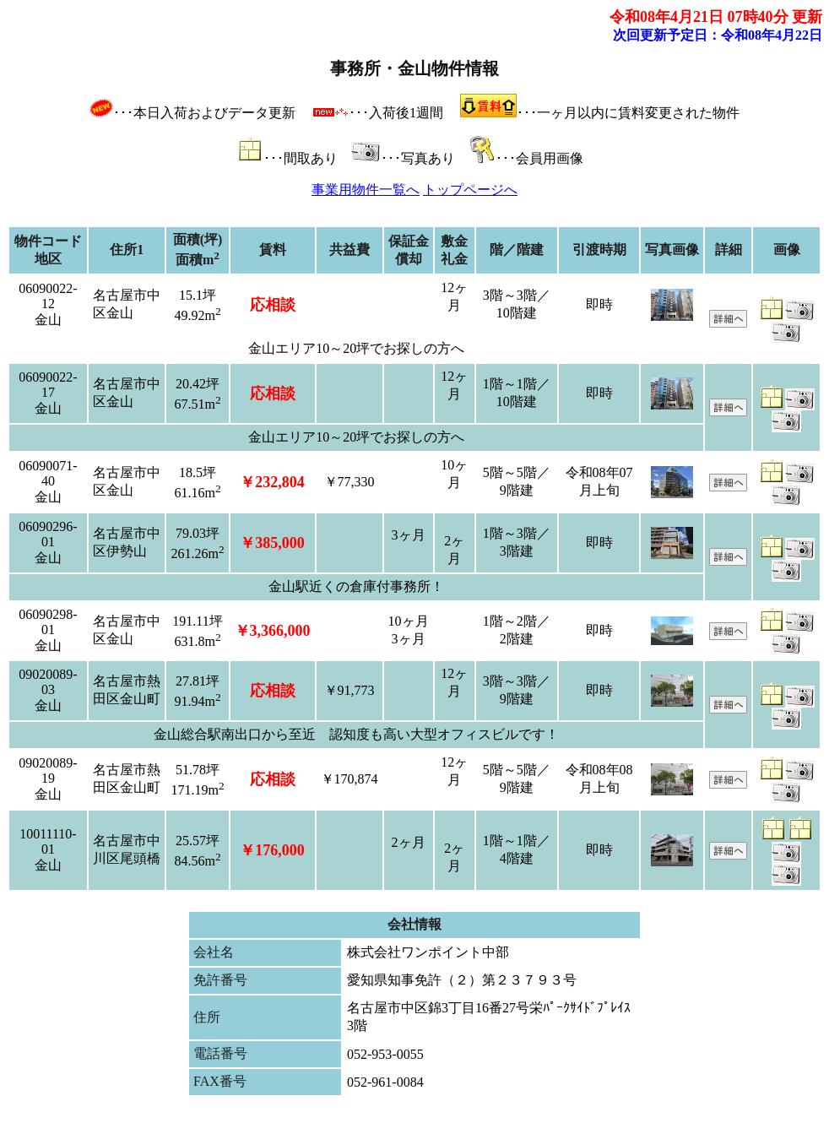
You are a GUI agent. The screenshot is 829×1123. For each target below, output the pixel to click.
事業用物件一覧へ (366, 189)
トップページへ (470, 189)
